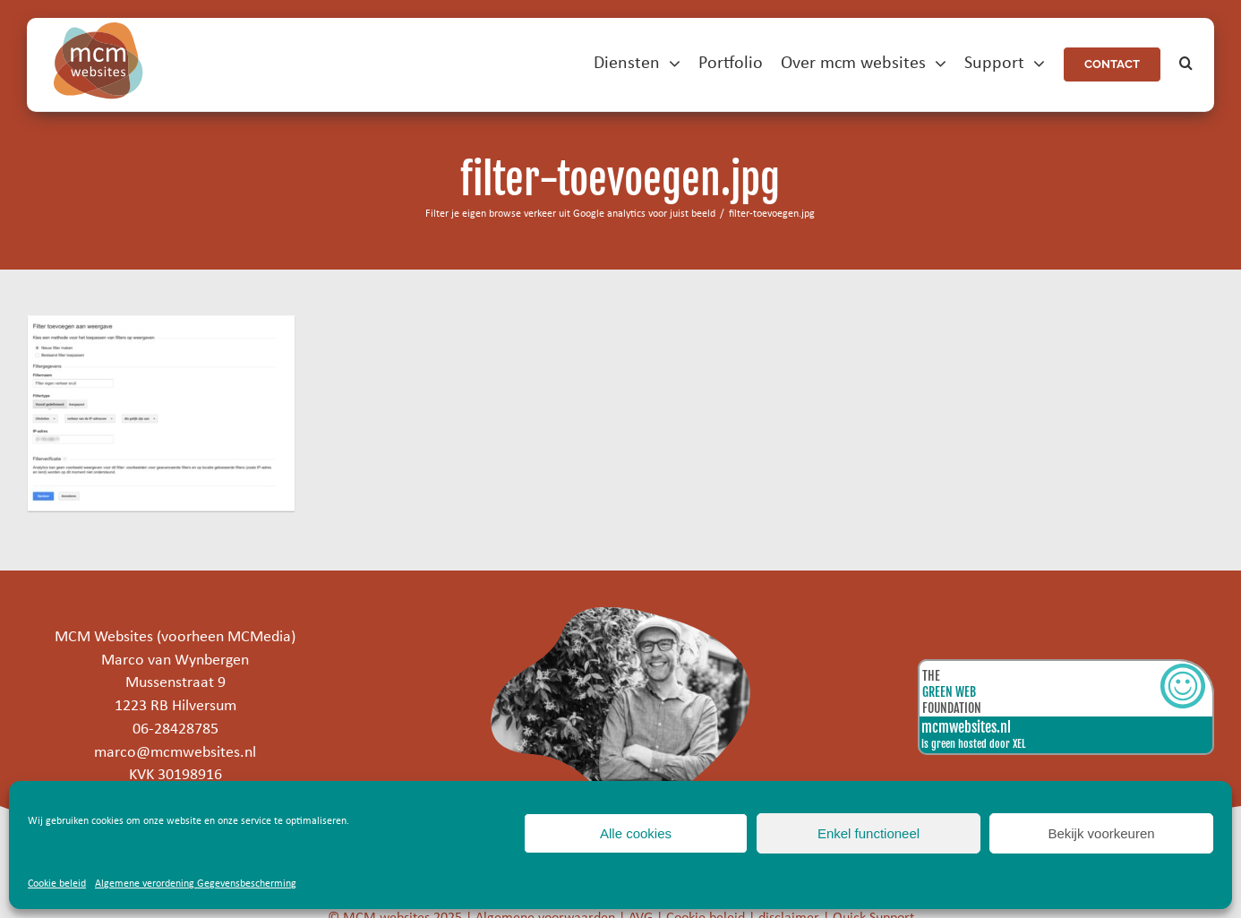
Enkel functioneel (868, 833)
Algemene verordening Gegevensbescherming (195, 884)
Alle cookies (636, 833)
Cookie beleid (57, 884)
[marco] (620, 614)
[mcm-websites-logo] (98, 30)
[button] (1186, 64)
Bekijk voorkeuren (1101, 833)
